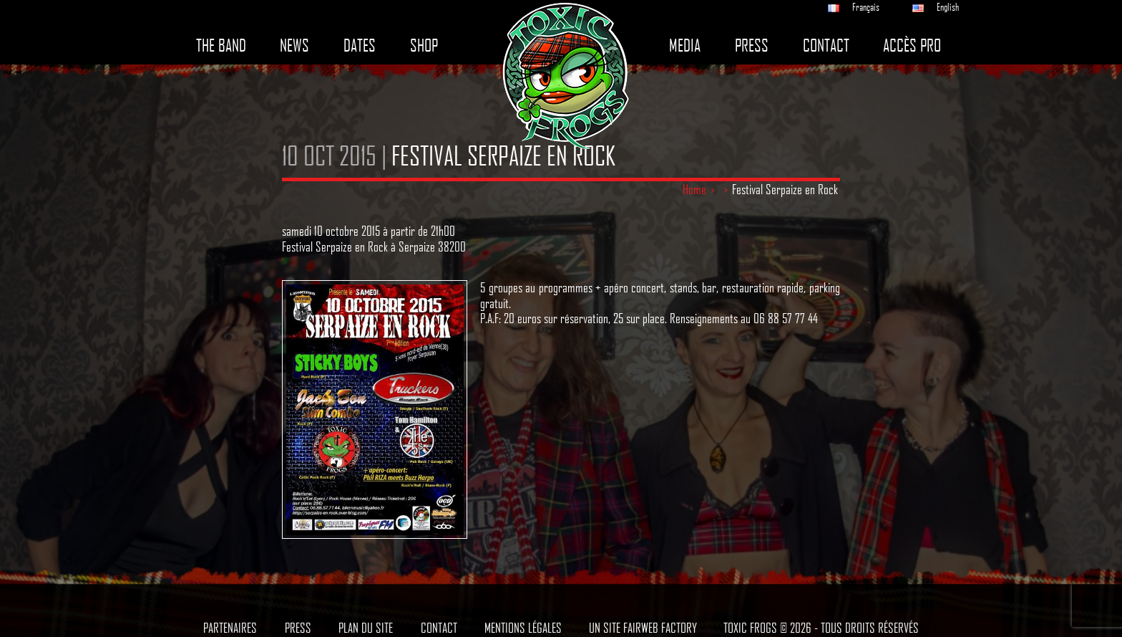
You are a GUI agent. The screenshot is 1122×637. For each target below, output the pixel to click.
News (294, 45)
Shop (424, 45)
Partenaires (230, 628)
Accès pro (912, 45)
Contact (826, 45)
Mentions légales (523, 628)
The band (221, 45)
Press (752, 45)
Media (685, 45)
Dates (359, 45)
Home (694, 189)
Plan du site (365, 628)
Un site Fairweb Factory (643, 628)
